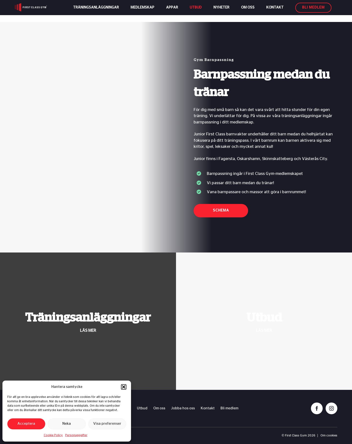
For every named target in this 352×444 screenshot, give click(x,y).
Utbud (196, 11)
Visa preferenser (107, 423)
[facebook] (317, 408)
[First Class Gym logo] (38, 11)
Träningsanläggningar (96, 11)
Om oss (247, 11)
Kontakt (275, 11)
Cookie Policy (53, 435)
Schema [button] (221, 210)
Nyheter (221, 11)
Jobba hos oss (183, 408)
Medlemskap (142, 11)
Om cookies (328, 435)
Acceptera (26, 423)
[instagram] (331, 408)
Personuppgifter (76, 435)
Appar (172, 11)
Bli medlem (229, 408)
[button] (123, 386)
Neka (66, 423)
